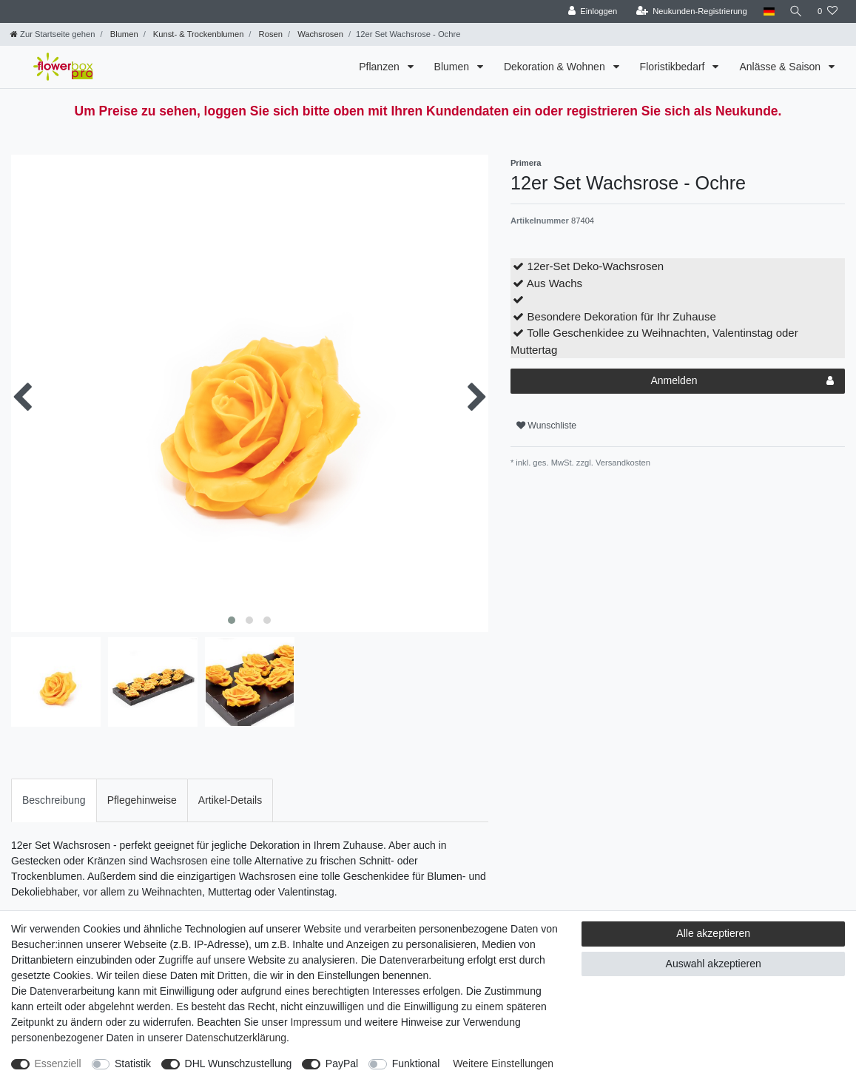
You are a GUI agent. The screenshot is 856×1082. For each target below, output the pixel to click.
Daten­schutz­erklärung (236, 1038)
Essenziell (58, 1063)
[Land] (765, 11)
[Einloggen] (589, 11)
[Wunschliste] (827, 11)
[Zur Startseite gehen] (52, 34)
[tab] (54, 800)
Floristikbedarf (674, 67)
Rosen (269, 34)
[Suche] (794, 11)
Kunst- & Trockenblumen (197, 34)
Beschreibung (54, 800)
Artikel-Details (230, 800)
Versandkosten (621, 462)
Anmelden (742, 381)
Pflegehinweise (142, 800)
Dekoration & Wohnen (556, 67)
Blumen (123, 34)
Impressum (315, 1022)
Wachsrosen (319, 34)
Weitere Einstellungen (503, 1063)
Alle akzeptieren (713, 933)
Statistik (133, 1063)
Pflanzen (380, 67)
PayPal (342, 1063)
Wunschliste (546, 425)
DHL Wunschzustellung (238, 1063)
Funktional (416, 1063)
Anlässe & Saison (781, 67)
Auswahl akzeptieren (713, 964)
